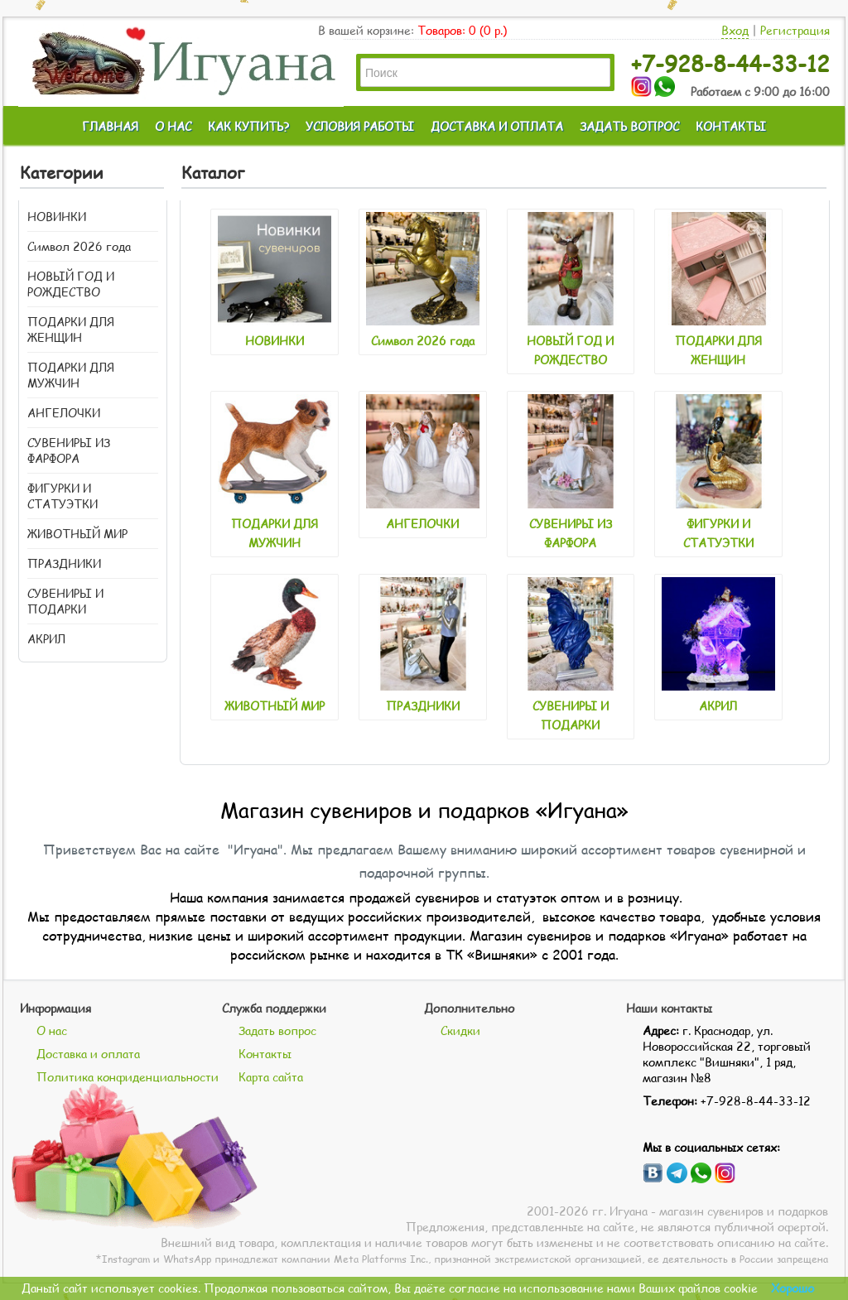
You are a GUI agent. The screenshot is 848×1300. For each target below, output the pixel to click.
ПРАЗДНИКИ (64, 563)
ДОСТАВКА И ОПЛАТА (497, 126)
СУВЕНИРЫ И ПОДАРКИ (65, 601)
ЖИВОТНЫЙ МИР (77, 534)
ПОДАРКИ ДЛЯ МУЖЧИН (70, 375)
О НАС (173, 126)
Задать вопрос (277, 1030)
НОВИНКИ (56, 216)
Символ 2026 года (79, 246)
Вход (735, 30)
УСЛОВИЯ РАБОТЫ (360, 126)
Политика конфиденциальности (127, 1077)
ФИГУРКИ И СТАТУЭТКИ (62, 496)
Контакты (265, 1054)
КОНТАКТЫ (731, 126)
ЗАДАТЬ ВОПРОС (629, 126)
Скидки (460, 1030)
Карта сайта (270, 1077)
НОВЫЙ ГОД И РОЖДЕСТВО (70, 284)
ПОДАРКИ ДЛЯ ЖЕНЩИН (70, 329)
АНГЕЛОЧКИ (63, 413)
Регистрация (795, 30)
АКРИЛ (46, 639)
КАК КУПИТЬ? (248, 126)
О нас (51, 1030)
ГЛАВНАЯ (110, 126)
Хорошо (792, 1288)
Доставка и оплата (88, 1054)
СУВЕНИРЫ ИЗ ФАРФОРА (68, 450)
